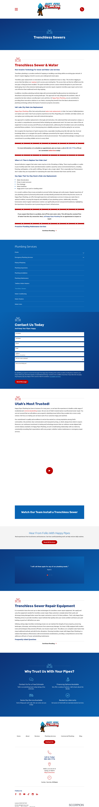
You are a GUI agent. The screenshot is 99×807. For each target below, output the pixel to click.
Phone (17, 344)
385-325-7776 (49, 691)
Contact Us (49, 673)
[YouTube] (24, 726)
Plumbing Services (50, 667)
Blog (80, 667)
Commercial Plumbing (67, 667)
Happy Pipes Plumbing (59, 98)
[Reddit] (33, 726)
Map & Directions (49, 704)
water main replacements (53, 111)
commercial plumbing (30, 411)
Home (19, 667)
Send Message (22, 382)
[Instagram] (20, 726)
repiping (33, 82)
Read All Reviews (49, 473)
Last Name (18, 339)
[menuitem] (48, 253)
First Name (18, 334)
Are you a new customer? (22, 359)
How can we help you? (21, 364)
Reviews (37, 667)
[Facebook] (16, 726)
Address (18, 354)
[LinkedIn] (37, 726)
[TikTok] (28, 726)
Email (17, 349)
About (27, 667)
